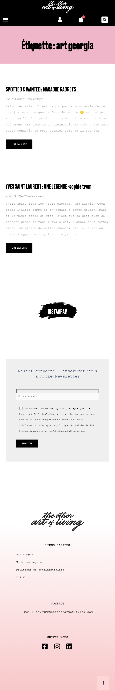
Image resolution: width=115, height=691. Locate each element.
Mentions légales (29, 562)
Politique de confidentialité (40, 569)
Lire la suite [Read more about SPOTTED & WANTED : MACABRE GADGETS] (19, 144)
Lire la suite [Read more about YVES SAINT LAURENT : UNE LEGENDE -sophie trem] (19, 247)
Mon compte (24, 554)
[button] (5, 19)
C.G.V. (21, 577)
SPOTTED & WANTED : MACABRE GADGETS (41, 89)
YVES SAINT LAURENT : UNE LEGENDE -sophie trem (48, 186)
